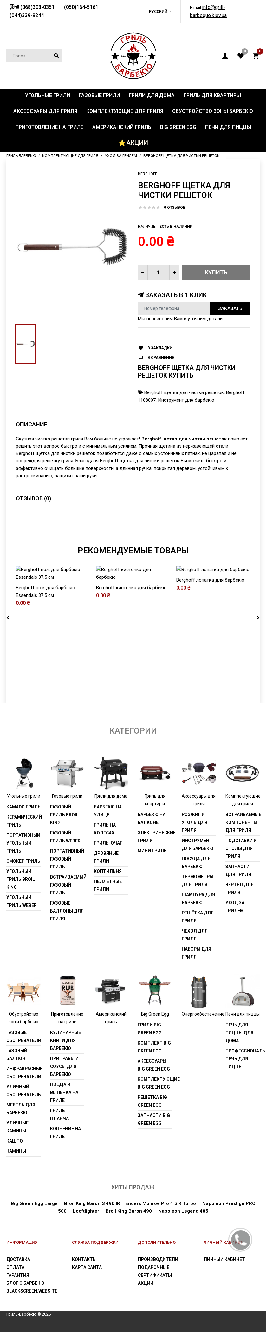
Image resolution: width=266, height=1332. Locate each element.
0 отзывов (174, 207)
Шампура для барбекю (198, 898)
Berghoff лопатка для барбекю (210, 646)
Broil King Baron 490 (129, 1211)
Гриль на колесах (105, 828)
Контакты (84, 1259)
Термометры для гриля (197, 880)
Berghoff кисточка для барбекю (131, 646)
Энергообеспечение (203, 1014)
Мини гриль (152, 850)
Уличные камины (17, 1126)
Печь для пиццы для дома (239, 1032)
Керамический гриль (23, 821)
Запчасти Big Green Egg (154, 1119)
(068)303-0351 (37, 7)
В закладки (159, 348)
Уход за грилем (234, 906)
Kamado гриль (23, 806)
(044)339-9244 (27, 15)
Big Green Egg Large (34, 1203)
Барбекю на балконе (151, 818)
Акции (145, 1283)
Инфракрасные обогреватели (23, 1072)
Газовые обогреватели (23, 1036)
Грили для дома (110, 796)
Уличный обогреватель (23, 1090)
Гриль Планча (59, 1114)
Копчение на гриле (65, 1132)
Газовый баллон (16, 1054)
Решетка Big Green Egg (152, 1101)
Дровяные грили (106, 857)
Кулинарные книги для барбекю (65, 1040)
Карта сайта (87, 1267)
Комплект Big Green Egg (154, 1046)
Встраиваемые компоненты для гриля (242, 822)
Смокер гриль (23, 861)
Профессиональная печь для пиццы (242, 1058)
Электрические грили (155, 836)
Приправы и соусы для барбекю (64, 1066)
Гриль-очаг (108, 843)
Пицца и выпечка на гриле (64, 1092)
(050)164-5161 (81, 7)
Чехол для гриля (195, 934)
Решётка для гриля (198, 916)
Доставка (18, 1259)
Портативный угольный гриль (23, 843)
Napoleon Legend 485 (183, 1211)
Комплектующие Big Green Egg (155, 1083)
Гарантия (17, 1275)
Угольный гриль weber (21, 901)
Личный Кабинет (224, 1259)
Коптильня (108, 871)
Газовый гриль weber (65, 836)
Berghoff (147, 174)
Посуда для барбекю (196, 862)
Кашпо (14, 1141)
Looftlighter (86, 1211)
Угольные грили (23, 796)
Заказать (230, 308)
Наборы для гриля (196, 952)
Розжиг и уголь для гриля (194, 822)
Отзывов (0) (33, 498)
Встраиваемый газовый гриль (67, 884)
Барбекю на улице (108, 810)
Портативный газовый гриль (67, 858)
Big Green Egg (155, 1014)
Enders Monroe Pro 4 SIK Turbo (160, 1203)
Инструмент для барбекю (186, 400)
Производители (158, 1259)
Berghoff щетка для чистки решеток (184, 392)
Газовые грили (67, 796)
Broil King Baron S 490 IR (92, 1203)
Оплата (15, 1267)
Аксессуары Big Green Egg (154, 1065)
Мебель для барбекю (20, 1108)
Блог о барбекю (25, 1283)
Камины (16, 1151)
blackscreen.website (31, 1291)
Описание (31, 424)
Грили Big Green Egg (150, 1028)
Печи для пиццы (242, 1014)
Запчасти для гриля (238, 870)
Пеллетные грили (108, 885)
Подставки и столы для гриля (241, 848)
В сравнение (160, 358)
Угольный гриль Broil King (20, 879)
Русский (158, 12)
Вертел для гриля (239, 888)
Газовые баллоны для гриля (67, 910)
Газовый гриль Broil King (64, 814)
